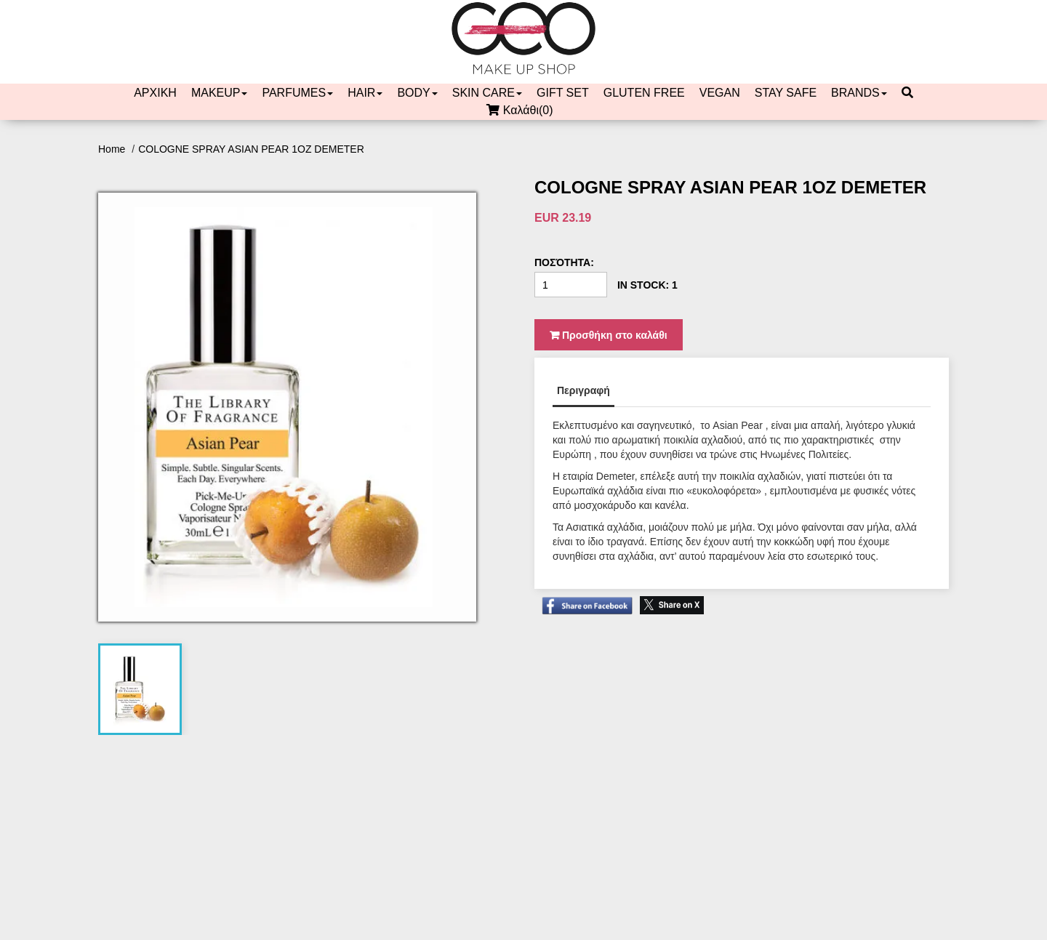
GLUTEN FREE (644, 93)
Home (113, 149)
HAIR (365, 93)
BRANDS (859, 93)
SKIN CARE (487, 93)
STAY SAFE (786, 93)
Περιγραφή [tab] (583, 390)
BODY (417, 93)
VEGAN (719, 93)
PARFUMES (297, 93)
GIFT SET (563, 93)
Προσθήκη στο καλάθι (608, 335)
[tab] (140, 689)
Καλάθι (523, 110)
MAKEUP (219, 93)
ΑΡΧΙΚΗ (155, 93)
